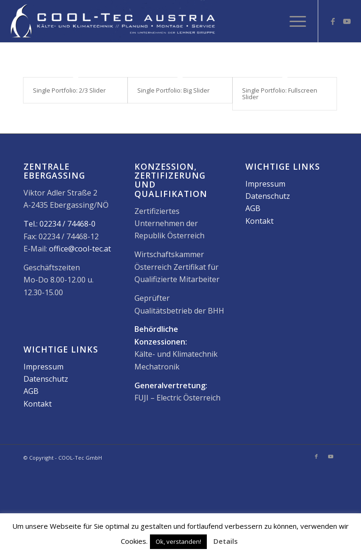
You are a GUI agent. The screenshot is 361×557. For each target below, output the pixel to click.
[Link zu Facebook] (333, 21)
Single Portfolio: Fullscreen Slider (279, 93)
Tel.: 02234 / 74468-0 (59, 230)
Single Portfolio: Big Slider (173, 90)
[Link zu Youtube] (347, 21)
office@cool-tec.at (80, 255)
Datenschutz (46, 385)
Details (225, 541)
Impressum (43, 373)
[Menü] (293, 21)
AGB (31, 397)
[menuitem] (293, 21)
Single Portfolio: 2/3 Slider (69, 90)
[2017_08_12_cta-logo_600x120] (113, 21)
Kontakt (38, 410)
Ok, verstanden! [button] (178, 541)
